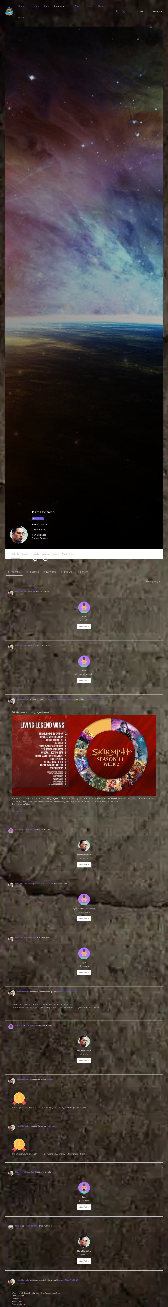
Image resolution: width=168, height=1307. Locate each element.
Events (89, 5)
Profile (25, 554)
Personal (16, 572)
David (34, 1174)
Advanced (51, 1128)
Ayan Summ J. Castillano (42, 884)
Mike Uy (18, 1228)
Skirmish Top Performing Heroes (59, 700)
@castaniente (84, 913)
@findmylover (84, 967)
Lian (17, 830)
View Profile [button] (84, 626)
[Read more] (18, 812)
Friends (35, 556)
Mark (34, 645)
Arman (18, 1027)
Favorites (51, 572)
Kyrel (34, 938)
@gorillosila (84, 1203)
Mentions (34, 572)
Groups (45, 556)
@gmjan (84, 859)
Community (60, 5)
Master (50, 1081)
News (78, 5)
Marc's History (69, 554)
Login (140, 11)
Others (22, 17)
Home (22, 5)
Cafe (46, 5)
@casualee (84, 620)
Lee (33, 591)
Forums (55, 554)
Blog (100, 5)
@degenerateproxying (84, 674)
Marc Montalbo (21, 591)
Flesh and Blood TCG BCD (95, 700)
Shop (36, 5)
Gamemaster (38, 519)
